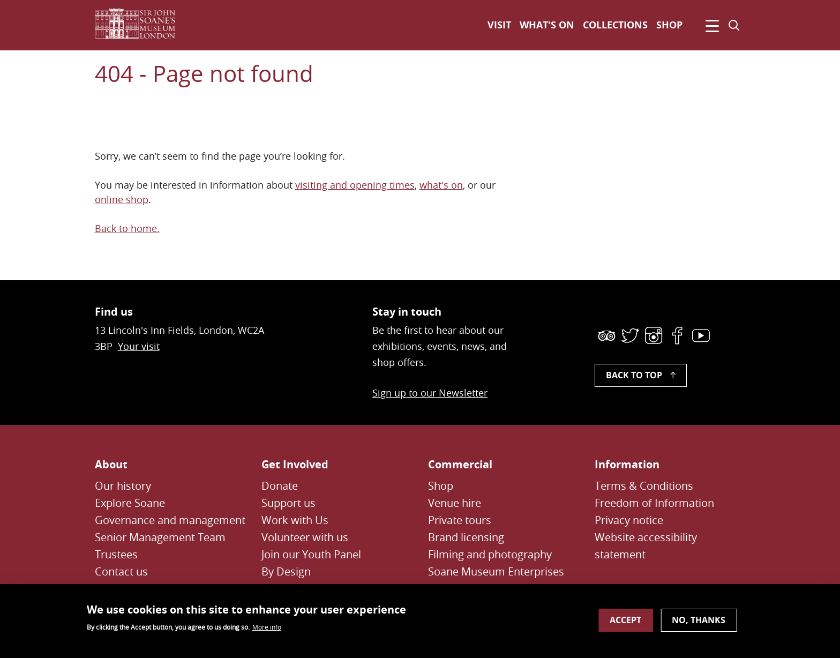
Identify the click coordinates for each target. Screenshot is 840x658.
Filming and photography (490, 554)
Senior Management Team (160, 537)
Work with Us (294, 520)
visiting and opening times (355, 184)
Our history (123, 485)
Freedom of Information (654, 503)
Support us (288, 503)
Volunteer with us (304, 537)
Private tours (459, 520)
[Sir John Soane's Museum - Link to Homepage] (139, 25)
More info (266, 631)
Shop (669, 25)
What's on (547, 25)
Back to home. (127, 228)
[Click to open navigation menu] (710, 25)
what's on (441, 184)
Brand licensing (466, 537)
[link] (606, 335)
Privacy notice (629, 520)
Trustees (116, 554)
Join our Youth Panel (311, 554)
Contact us (121, 571)
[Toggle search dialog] (734, 25)
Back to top (634, 375)
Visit (499, 25)
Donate (279, 485)
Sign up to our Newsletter (430, 392)
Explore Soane (130, 503)
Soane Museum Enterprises (496, 571)
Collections (615, 25)
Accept (625, 624)
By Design (286, 571)
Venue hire (454, 503)
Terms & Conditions (644, 485)
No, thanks (698, 624)
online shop (121, 199)
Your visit (139, 346)
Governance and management (170, 520)
